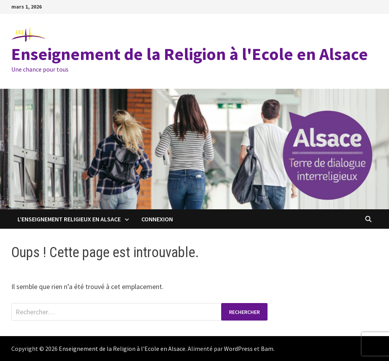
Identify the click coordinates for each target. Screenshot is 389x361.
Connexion (157, 219)
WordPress (238, 348)
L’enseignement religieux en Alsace (69, 219)
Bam (267, 348)
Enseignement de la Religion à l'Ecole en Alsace (189, 54)
